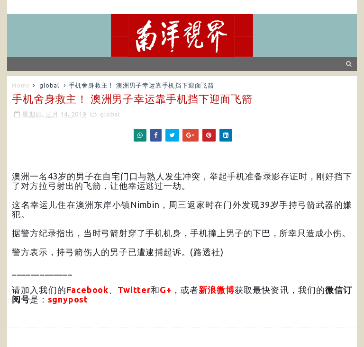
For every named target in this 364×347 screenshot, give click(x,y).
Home (21, 85)
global (49, 85)
